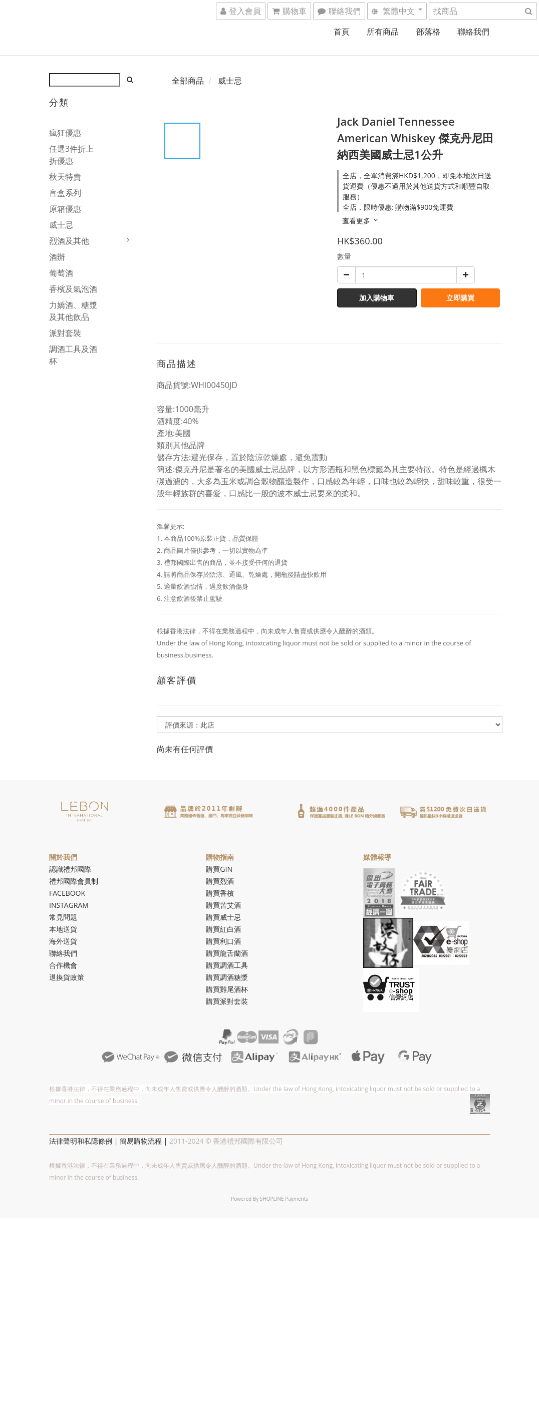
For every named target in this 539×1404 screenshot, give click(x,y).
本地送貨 (63, 929)
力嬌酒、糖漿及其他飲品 (73, 310)
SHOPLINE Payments (284, 1198)
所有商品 (383, 31)
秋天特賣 (65, 176)
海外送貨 (63, 941)
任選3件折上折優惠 (71, 154)
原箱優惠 (65, 208)
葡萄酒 (61, 272)
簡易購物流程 (141, 1141)
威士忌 (61, 224)
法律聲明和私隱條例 (80, 1141)
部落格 (428, 31)
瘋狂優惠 (65, 132)
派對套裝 (65, 332)
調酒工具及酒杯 (73, 355)
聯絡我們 (473, 31)
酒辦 (57, 256)
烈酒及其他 (69, 240)
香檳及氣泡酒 (73, 288)
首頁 (342, 31)
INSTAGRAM (69, 905)
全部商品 (188, 80)
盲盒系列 (65, 192)
